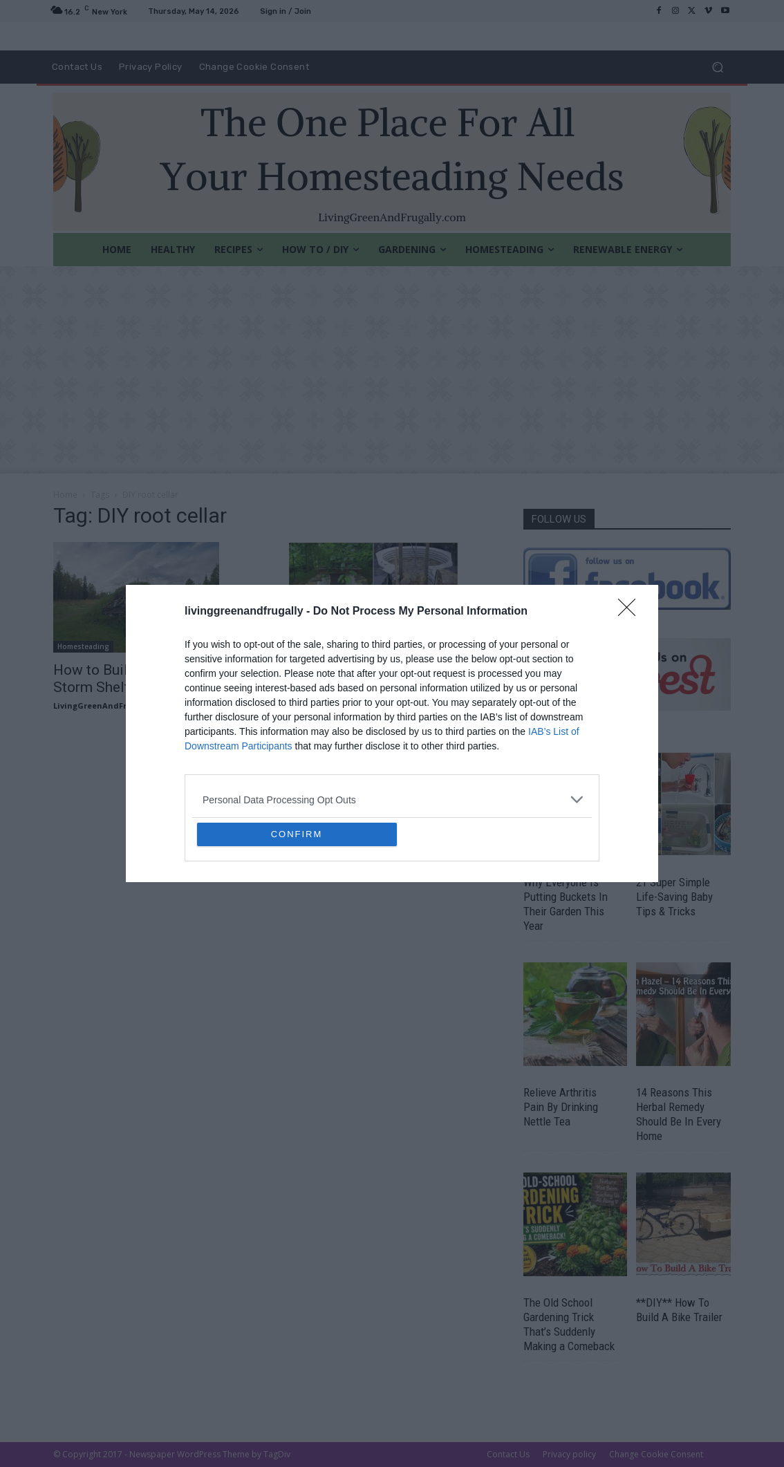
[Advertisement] (392, 370)
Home (65, 495)
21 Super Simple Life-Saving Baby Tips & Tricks (674, 896)
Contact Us (508, 1454)
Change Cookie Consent (656, 1454)
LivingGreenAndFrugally (102, 705)
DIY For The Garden (327, 646)
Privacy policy (569, 1454)
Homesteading (83, 646)
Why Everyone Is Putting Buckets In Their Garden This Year (565, 904)
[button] (717, 67)
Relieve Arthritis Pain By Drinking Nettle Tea (560, 1106)
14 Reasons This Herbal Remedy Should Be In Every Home (678, 1114)
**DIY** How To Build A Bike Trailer (679, 1310)
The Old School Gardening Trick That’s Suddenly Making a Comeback (569, 1324)
